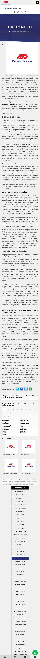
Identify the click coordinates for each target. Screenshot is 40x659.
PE (30, 409)
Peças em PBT (20, 568)
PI (29, 413)
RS (26, 409)
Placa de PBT (20, 598)
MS (16, 413)
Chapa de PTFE (20, 511)
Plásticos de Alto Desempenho (20, 618)
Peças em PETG (25, 454)
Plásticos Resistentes (20, 631)
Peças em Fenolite (20, 564)
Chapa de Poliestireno (20, 505)
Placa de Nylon (20, 594)
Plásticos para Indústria (20, 628)
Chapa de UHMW (20, 518)
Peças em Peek (20, 571)
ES (13, 409)
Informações (20, 488)
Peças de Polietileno (20, 538)
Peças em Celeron (20, 561)
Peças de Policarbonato (10, 473)
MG (9, 409)
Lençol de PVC (20, 525)
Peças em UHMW (20, 554)
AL (8, 416)
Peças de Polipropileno (20, 541)
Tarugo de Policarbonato (20, 654)
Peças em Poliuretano (9, 454)
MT (20, 413)
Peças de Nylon (20, 528)
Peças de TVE (20, 551)
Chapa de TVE (20, 515)
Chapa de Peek (20, 495)
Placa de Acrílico (20, 588)
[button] (37, 2)
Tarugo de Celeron (20, 638)
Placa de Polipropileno (20, 611)
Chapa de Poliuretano (20, 508)
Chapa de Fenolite (20, 491)
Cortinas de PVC (20, 521)
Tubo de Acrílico (26, 473)
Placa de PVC (20, 614)
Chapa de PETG (20, 498)
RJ (4, 409)
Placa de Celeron (20, 591)
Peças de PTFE (20, 544)
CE (4, 413)
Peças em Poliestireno (20, 581)
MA (4, 416)
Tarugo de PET (20, 648)
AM (25, 413)
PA (33, 413)
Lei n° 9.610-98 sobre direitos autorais (23, 484)
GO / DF (10, 413)
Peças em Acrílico (20, 558)
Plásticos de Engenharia (20, 621)
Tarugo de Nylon (20, 641)
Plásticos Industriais (20, 624)
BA (35, 409)
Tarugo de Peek (20, 644)
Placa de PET (20, 601)
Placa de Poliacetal (20, 604)
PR (17, 409)
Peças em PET (20, 574)
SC (22, 409)
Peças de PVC (20, 548)
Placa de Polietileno (20, 608)
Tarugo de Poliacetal (20, 651)
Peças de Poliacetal (20, 531)
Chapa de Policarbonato (20, 501)
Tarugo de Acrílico (20, 634)
